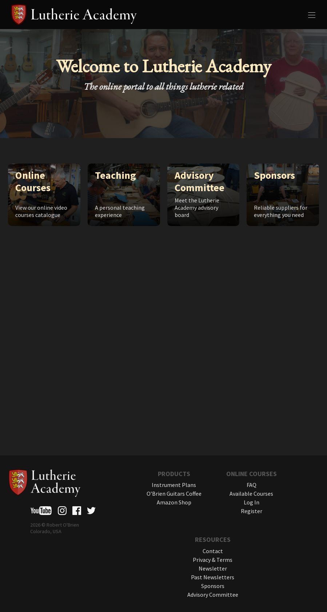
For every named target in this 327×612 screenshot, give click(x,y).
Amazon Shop (174, 502)
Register (251, 511)
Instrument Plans (174, 484)
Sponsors (212, 585)
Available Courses (251, 493)
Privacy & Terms (212, 559)
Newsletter (213, 568)
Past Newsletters (212, 577)
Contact (213, 551)
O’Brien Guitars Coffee (174, 493)
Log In (251, 502)
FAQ (251, 484)
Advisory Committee (212, 594)
